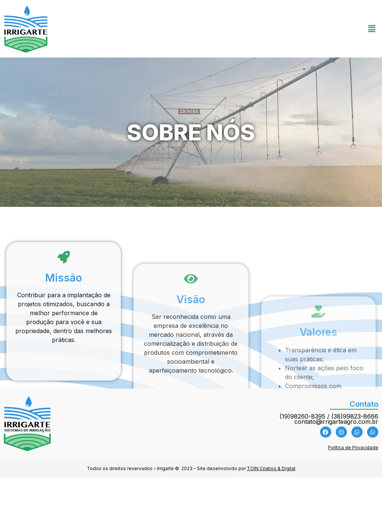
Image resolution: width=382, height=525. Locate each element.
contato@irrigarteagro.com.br (336, 421)
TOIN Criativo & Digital (271, 468)
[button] (372, 29)
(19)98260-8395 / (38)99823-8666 (328, 416)
